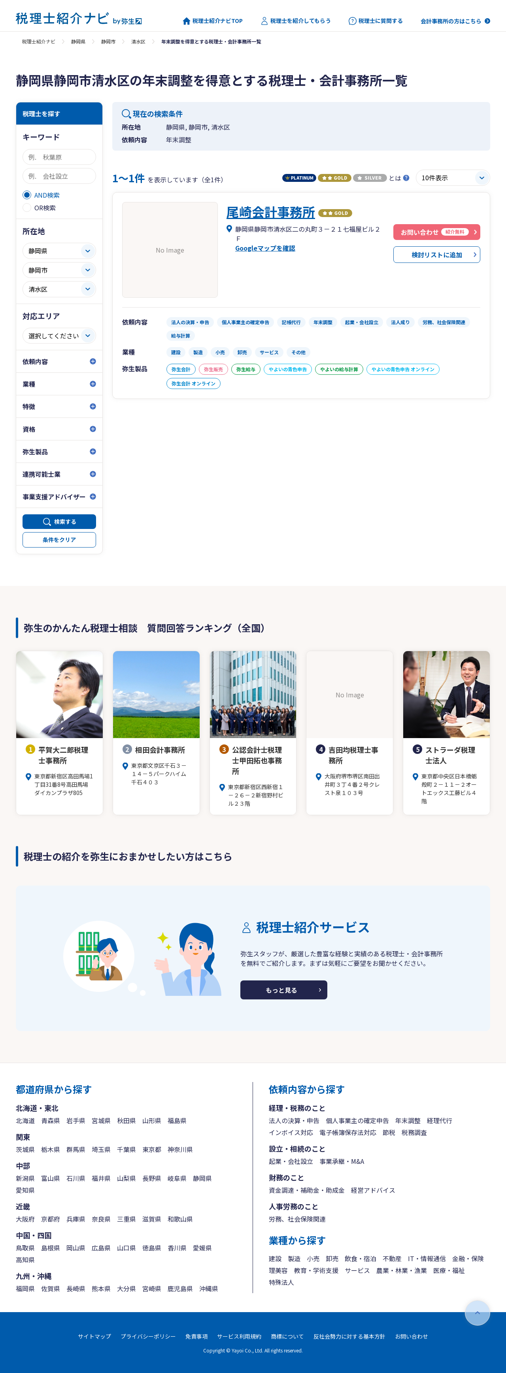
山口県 (126, 1247)
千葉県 (126, 1149)
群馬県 (75, 1149)
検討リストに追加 (437, 254)
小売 (313, 1258)
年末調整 (408, 1120)
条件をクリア (59, 540)
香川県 (177, 1247)
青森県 (50, 1120)
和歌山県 (180, 1219)
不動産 (392, 1258)
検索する (65, 521)
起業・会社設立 (291, 1161)
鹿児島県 (180, 1288)
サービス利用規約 (239, 1336)
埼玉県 (101, 1149)
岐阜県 (177, 1178)
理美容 (278, 1270)
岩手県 (75, 1120)
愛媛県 (202, 1247)
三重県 (126, 1219)
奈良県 (101, 1219)
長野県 (151, 1178)
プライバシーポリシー (148, 1336)
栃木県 (50, 1149)
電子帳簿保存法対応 (347, 1132)
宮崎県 (151, 1288)
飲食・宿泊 (360, 1258)
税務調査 (414, 1132)
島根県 (50, 1247)
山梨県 (126, 1178)
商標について (287, 1336)
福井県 (101, 1178)
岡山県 (75, 1247)
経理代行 (439, 1120)
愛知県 (25, 1190)
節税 (389, 1132)
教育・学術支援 (316, 1270)
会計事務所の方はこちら (451, 21)
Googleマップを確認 (265, 248)
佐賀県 (50, 1288)
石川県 (75, 1178)
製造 (294, 1258)
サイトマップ (94, 1336)
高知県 (25, 1259)
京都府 (50, 1219)
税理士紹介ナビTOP (213, 21)
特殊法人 (281, 1282)
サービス (357, 1270)
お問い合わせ (411, 1336)
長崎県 (75, 1288)
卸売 (332, 1258)
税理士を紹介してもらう (296, 21)
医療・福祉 (449, 1270)
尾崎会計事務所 (271, 211)
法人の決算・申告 (294, 1120)
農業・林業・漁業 (401, 1270)
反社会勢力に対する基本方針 (349, 1336)
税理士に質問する (376, 21)
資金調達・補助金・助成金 (307, 1190)
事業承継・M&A (341, 1161)
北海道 (25, 1120)
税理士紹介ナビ (38, 41)
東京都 (151, 1149)
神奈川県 (180, 1149)
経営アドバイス (373, 1190)
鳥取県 (25, 1247)
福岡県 (25, 1288)
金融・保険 (468, 1258)
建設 (275, 1258)
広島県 (101, 1247)
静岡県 (78, 41)
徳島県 (151, 1247)
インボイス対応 (291, 1132)
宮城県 (101, 1120)
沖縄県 (208, 1288)
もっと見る (281, 990)
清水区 (138, 41)
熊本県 (101, 1288)
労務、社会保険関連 (297, 1219)
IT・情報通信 (427, 1258)
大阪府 (25, 1219)
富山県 (50, 1178)
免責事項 (196, 1336)
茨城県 (25, 1149)
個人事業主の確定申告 (357, 1120)
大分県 (126, 1288)
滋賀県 (151, 1219)
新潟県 (25, 1178)
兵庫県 (75, 1219)
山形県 (151, 1120)
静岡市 (108, 41)
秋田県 (126, 1120)
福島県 (177, 1120)
